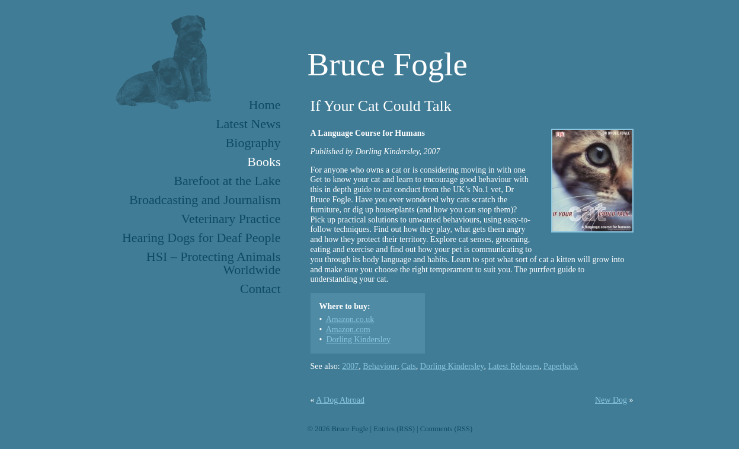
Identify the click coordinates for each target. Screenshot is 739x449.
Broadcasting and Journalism (204, 199)
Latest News (248, 123)
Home (265, 104)
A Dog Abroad (340, 400)
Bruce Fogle (388, 64)
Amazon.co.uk (350, 319)
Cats (408, 366)
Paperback (560, 366)
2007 (350, 366)
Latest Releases (513, 366)
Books (263, 161)
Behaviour (380, 366)
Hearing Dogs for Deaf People (201, 237)
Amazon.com (348, 329)
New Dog (611, 400)
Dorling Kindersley (358, 339)
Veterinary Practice (231, 218)
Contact (260, 288)
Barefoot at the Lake (227, 180)
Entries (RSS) (394, 429)
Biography (253, 142)
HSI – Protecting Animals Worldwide (213, 263)
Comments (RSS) (446, 429)
